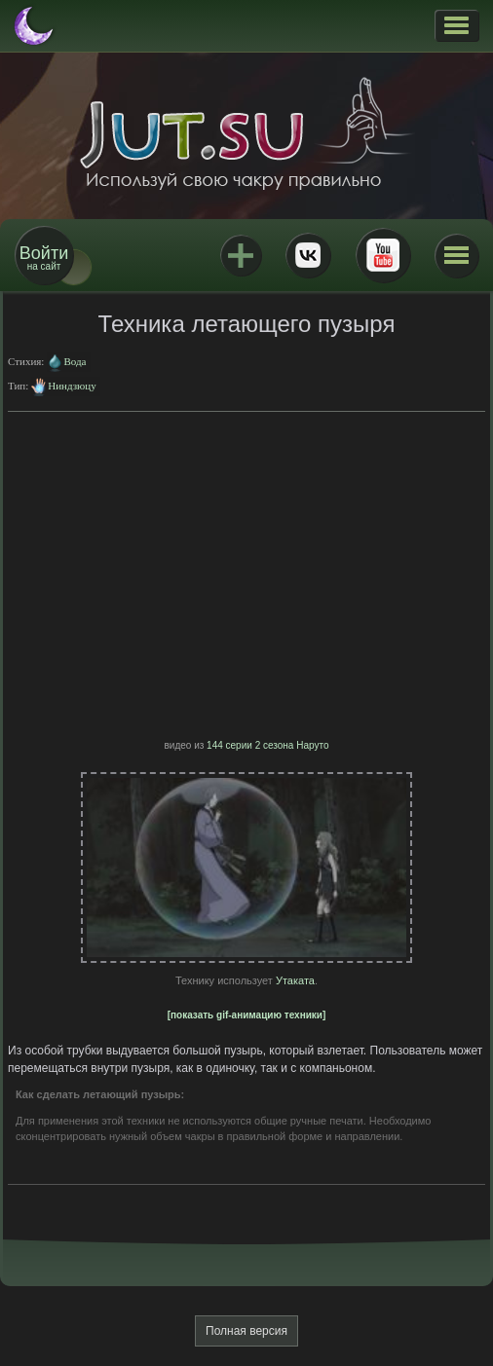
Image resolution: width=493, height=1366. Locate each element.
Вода (74, 361)
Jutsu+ (240, 255)
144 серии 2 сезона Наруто (267, 745)
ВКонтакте (307, 255)
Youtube (383, 255)
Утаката (295, 980)
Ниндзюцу (71, 385)
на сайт (43, 257)
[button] (456, 25)
